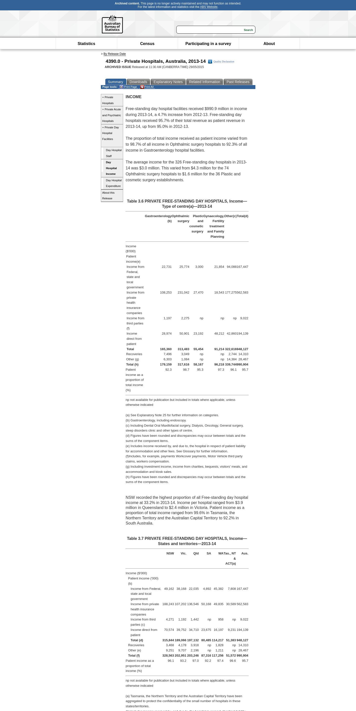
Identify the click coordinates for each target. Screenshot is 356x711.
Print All (147, 87)
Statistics (86, 44)
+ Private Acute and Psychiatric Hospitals (111, 115)
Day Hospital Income (111, 168)
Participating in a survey (208, 44)
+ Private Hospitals (108, 100)
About (269, 44)
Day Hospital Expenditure (114, 183)
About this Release (108, 195)
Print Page (128, 87)
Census (147, 44)
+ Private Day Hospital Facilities (110, 133)
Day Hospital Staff (114, 153)
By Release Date (115, 54)
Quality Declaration (221, 61)
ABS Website (208, 7)
